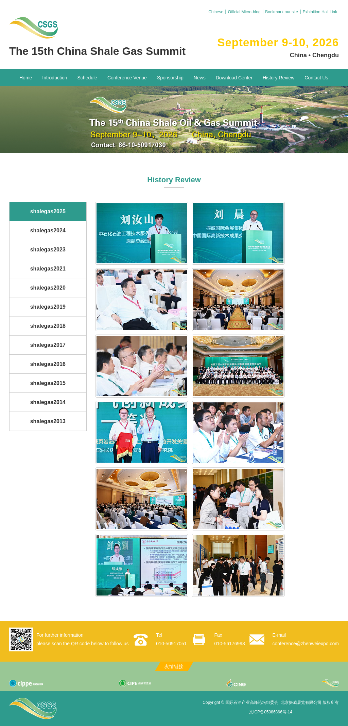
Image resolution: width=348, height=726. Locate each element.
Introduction (54, 77)
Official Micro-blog (244, 12)
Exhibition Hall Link (320, 12)
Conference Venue (127, 77)
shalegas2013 (48, 421)
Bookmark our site (281, 12)
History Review (278, 77)
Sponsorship (170, 77)
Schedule (87, 77)
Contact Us (316, 77)
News (200, 77)
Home (25, 77)
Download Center (234, 77)
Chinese (215, 12)
